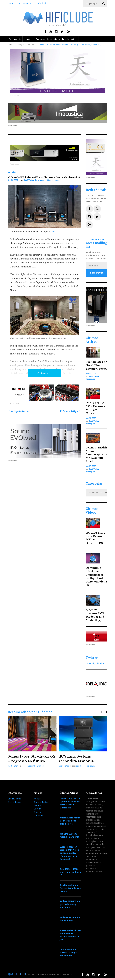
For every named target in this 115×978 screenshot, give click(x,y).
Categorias (40, 39)
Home (10, 3)
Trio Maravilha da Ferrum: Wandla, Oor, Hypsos (70, 888)
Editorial (37, 808)
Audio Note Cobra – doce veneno (70, 919)
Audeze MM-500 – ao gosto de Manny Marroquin (70, 904)
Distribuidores (53, 39)
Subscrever (96, 272)
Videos (74, 39)
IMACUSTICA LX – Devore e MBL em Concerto (95, 408)
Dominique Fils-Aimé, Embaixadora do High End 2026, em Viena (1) (96, 576)
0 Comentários (53, 180)
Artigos (27, 39)
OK (104, 4)
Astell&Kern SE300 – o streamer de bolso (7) (70, 872)
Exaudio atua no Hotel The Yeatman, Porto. (96, 365)
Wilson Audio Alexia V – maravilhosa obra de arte (70, 820)
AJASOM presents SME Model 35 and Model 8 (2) (95, 615)
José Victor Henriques (34, 180)
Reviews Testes (41, 802)
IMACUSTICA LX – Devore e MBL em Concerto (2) (95, 538)
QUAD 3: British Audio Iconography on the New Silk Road (96, 454)
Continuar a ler (44, 373)
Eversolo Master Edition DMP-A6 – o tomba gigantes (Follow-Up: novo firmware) (69, 852)
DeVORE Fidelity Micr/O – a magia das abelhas (68, 952)
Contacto (42, 3)
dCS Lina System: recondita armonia (69, 835)
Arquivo (37, 812)
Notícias (31, 44)
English (65, 39)
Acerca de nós (26, 3)
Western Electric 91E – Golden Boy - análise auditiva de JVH (70, 935)
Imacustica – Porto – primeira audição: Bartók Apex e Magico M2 (70, 803)
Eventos (37, 805)
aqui (53, 231)
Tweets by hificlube (95, 663)
